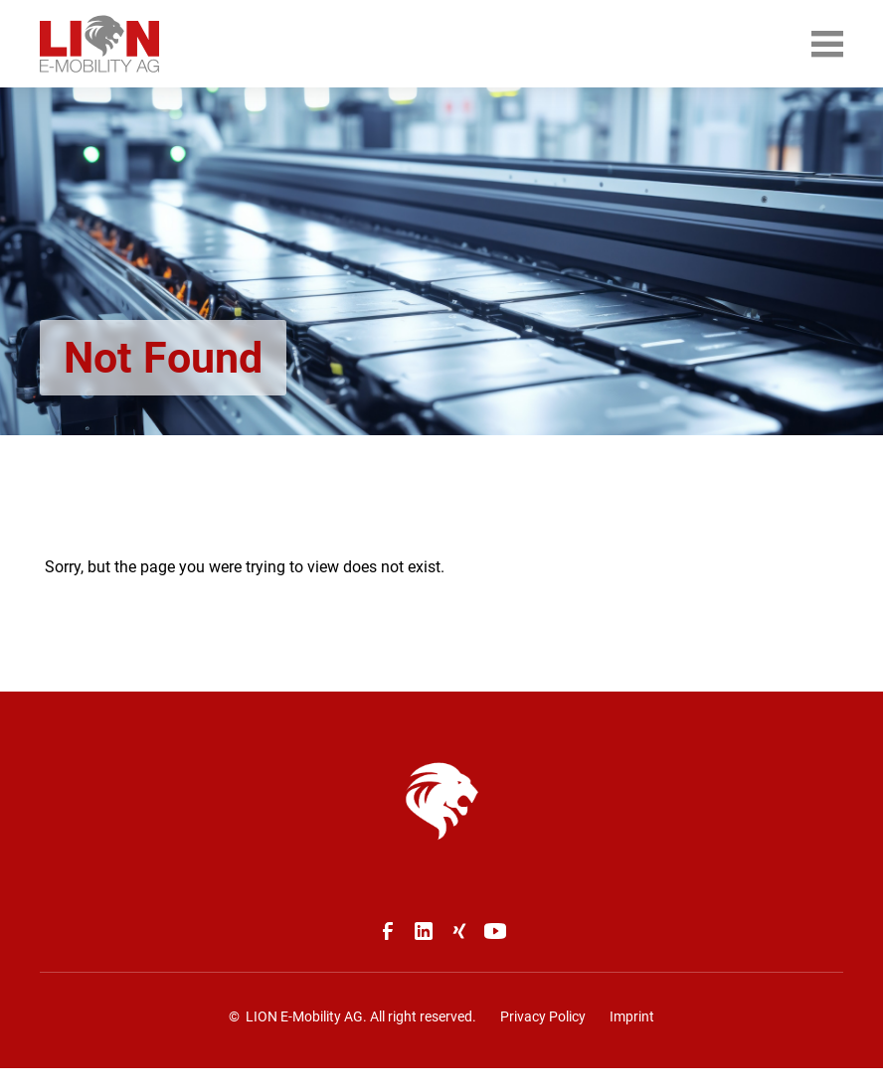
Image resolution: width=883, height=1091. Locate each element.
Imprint (632, 1016)
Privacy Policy (543, 1016)
